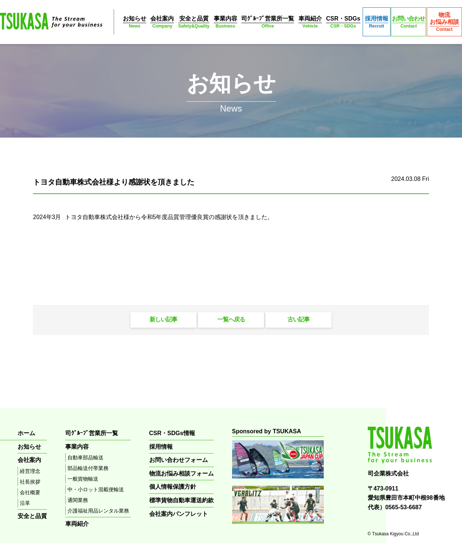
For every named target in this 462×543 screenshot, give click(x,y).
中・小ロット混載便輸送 (95, 489)
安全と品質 (193, 22)
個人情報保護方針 (172, 487)
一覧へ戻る (231, 319)
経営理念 (30, 471)
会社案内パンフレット (178, 514)
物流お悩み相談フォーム (181, 473)
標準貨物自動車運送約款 (181, 500)
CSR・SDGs (343, 22)
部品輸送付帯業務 (88, 468)
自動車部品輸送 (85, 457)
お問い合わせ (408, 22)
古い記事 (298, 319)
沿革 (25, 503)
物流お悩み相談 (444, 22)
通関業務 (77, 500)
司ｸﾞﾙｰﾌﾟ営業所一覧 (267, 22)
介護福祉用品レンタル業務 (98, 511)
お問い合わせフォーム (178, 460)
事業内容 (225, 22)
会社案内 (162, 22)
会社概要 (30, 492)
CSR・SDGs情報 (172, 433)
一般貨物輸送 (82, 479)
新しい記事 (163, 319)
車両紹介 (310, 22)
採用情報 (376, 22)
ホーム (26, 433)
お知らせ (134, 22)
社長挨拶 (30, 482)
